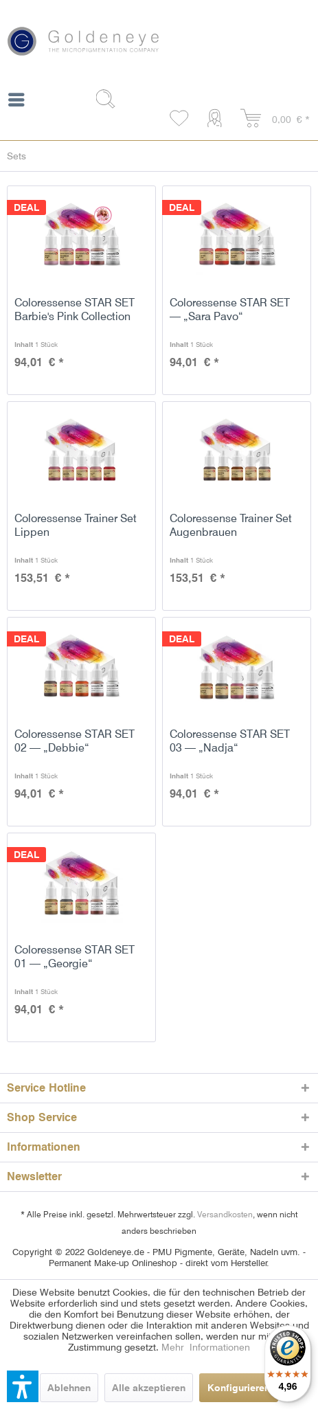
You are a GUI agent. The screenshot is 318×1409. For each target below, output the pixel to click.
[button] (22, 1386)
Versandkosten (225, 1214)
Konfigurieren (238, 1387)
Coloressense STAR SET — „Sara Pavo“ (230, 309)
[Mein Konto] (217, 118)
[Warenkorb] (275, 118)
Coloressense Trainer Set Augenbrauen (231, 525)
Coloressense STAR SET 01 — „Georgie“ (74, 956)
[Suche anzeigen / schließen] (110, 98)
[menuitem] (16, 102)
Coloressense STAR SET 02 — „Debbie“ (74, 741)
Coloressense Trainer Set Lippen (75, 525)
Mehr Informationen (205, 1347)
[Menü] (16, 102)
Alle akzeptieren (148, 1387)
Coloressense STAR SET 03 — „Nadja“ (230, 741)
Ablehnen (69, 1387)
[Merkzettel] (180, 118)
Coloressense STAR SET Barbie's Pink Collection (74, 309)
